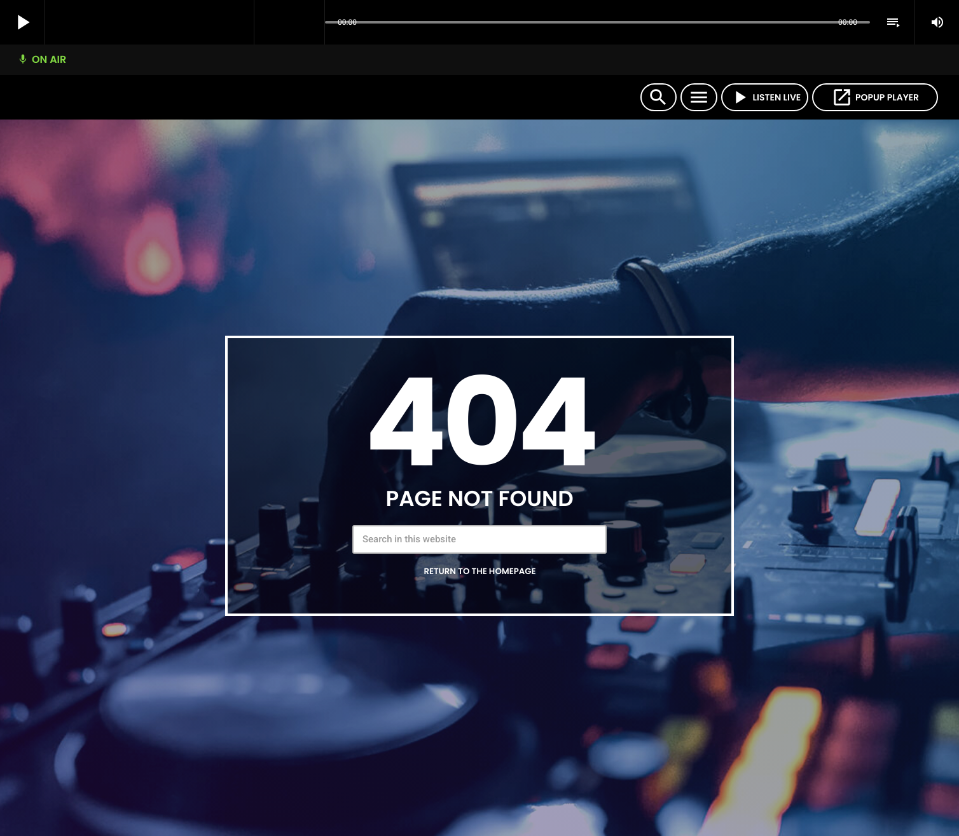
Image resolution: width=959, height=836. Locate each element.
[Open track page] (311, 23)
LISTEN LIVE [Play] (765, 97)
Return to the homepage (479, 571)
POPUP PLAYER (875, 97)
